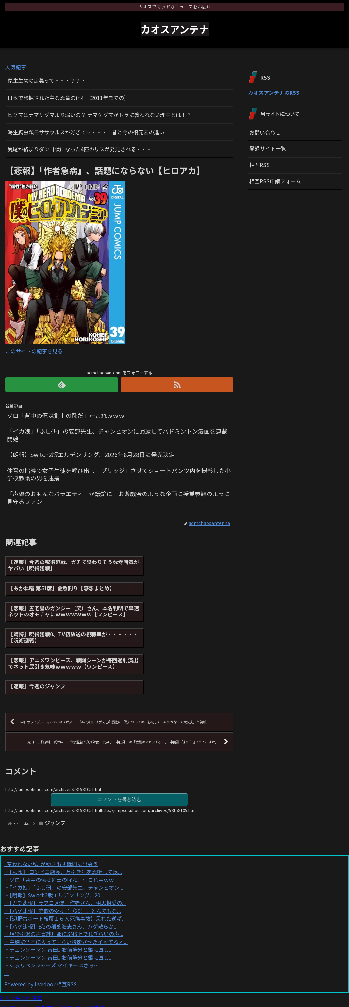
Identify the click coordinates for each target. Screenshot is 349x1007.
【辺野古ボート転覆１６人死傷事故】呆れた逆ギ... (67, 868)
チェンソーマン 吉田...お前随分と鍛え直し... (61, 899)
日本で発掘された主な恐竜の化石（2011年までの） (68, 98)
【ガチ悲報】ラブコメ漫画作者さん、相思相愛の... (67, 853)
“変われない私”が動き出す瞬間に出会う (51, 814)
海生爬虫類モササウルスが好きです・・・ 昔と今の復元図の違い (86, 132)
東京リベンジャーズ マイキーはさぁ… (54, 915)
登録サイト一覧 (267, 148)
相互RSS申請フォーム (275, 181)
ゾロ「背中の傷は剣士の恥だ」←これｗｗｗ (61, 829)
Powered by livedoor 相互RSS (40, 934)
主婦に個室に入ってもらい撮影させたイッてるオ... (68, 892)
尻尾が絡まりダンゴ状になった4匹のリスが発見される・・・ (80, 149)
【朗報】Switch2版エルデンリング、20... (56, 845)
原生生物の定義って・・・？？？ (47, 80)
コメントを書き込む (119, 748)
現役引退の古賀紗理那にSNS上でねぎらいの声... (66, 884)
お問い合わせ (265, 132)
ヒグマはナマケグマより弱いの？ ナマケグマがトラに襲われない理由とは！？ (99, 115)
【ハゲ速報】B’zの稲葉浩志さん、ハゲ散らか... (63, 876)
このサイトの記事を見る (34, 351)
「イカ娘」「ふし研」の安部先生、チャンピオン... (66, 837)
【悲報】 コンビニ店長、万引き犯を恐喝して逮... (65, 821)
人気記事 (15, 67)
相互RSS (259, 165)
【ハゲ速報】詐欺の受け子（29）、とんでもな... (65, 860)
